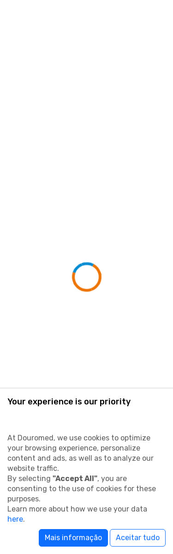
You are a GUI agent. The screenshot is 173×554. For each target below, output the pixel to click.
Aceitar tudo (138, 537)
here (15, 519)
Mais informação (73, 537)
